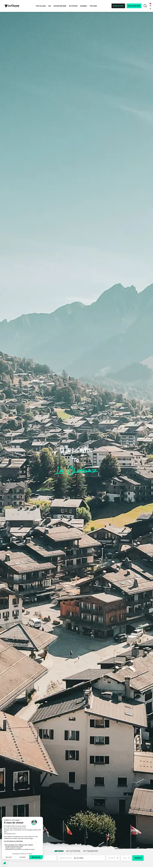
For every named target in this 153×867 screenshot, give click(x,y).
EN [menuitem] (150, 5)
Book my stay (118, 6)
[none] (150, 5)
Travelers (114, 858)
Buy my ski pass (134, 6)
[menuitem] (150, 5)
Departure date (82, 858)
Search (138, 858)
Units (127, 858)
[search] (145, 6)
